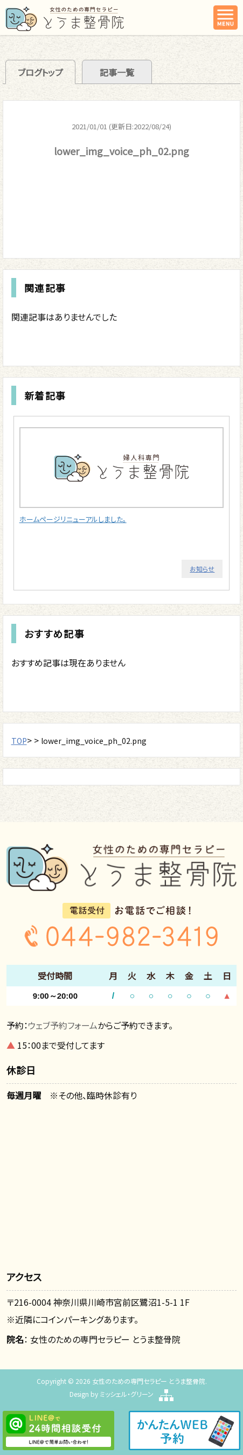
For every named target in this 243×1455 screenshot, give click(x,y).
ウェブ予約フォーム (63, 1025)
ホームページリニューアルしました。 (73, 519)
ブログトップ (40, 72)
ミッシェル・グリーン (127, 1393)
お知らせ (202, 568)
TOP (19, 740)
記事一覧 (117, 72)
